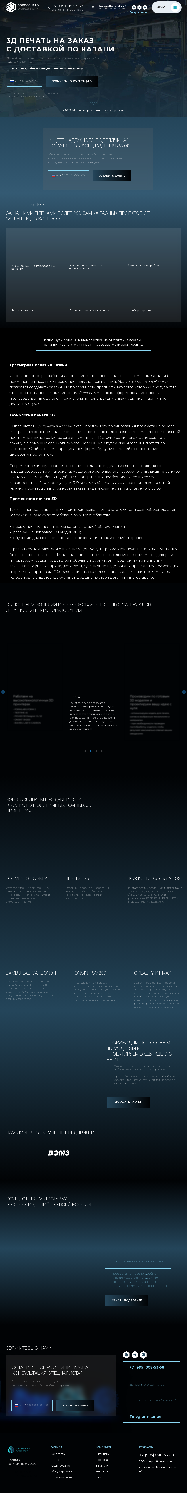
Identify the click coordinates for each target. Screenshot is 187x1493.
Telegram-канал (139, 12)
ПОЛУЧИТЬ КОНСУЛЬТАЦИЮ (72, 81)
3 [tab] (97, 752)
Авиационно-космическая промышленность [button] (86, 267)
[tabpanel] (93, 688)
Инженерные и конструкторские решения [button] (33, 267)
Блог (98, 1477)
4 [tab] (102, 752)
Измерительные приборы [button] (144, 265)
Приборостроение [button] (140, 310)
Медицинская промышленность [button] (91, 310)
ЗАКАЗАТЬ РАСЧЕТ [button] (128, 1102)
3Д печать (58, 1454)
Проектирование (62, 1477)
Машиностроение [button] (24, 310)
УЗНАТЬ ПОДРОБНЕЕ (127, 1300)
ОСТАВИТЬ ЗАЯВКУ (111, 175)
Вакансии (101, 1465)
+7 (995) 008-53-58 (34, 96)
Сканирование (61, 1465)
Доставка (101, 1460)
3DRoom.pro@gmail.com (148, 1384)
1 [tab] (86, 752)
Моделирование (62, 1471)
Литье (55, 1460)
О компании (103, 1454)
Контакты (101, 1471)
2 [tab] (91, 752)
